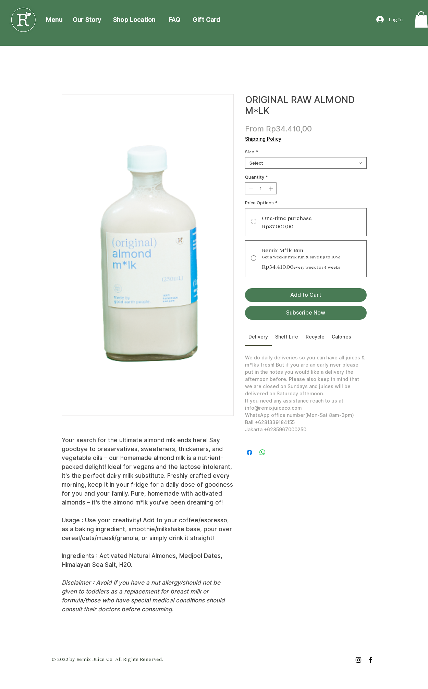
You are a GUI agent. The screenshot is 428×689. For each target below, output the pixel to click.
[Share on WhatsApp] (262, 452)
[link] (421, 19)
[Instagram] (358, 660)
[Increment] (271, 188)
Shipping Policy (263, 139)
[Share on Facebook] (249, 452)
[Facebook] (370, 660)
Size (251, 151)
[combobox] (306, 163)
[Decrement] (250, 188)
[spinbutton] (260, 188)
